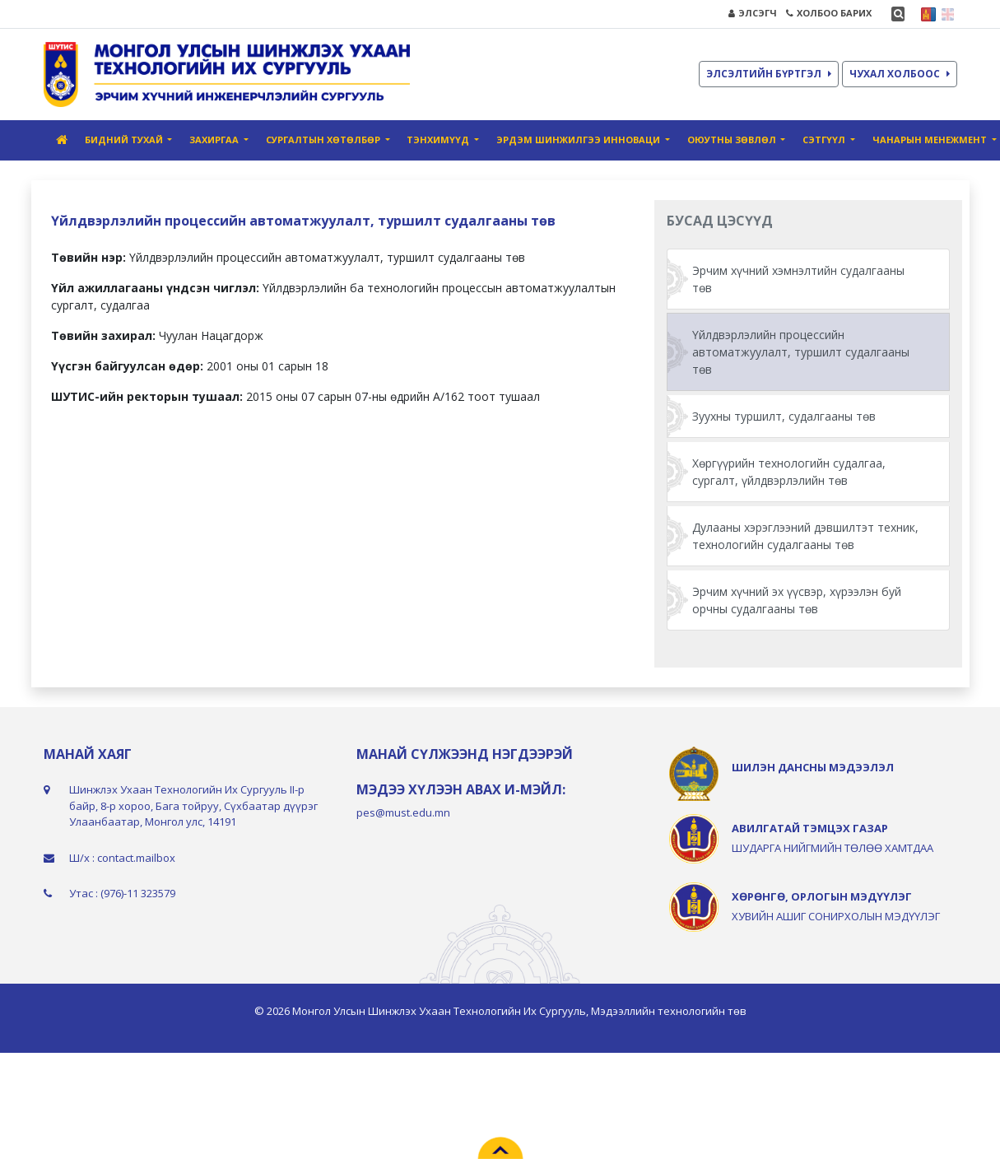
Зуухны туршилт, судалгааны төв (784, 416)
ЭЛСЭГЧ (752, 13)
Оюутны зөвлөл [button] (733, 139)
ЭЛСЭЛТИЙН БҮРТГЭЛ (768, 74)
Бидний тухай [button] (125, 139)
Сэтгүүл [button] (825, 139)
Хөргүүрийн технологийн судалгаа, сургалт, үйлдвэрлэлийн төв (789, 471)
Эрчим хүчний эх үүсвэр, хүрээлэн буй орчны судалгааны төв (796, 600)
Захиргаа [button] (215, 139)
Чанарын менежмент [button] (930, 139)
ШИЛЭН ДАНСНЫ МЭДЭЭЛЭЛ (813, 767)
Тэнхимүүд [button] (439, 139)
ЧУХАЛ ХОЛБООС (899, 74)
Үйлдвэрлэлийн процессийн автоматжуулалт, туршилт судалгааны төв (800, 352)
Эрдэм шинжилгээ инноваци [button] (579, 139)
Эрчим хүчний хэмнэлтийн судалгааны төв (798, 279)
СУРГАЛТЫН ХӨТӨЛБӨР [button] (324, 139)
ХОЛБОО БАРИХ (829, 13)
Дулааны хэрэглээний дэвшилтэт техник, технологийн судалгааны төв (805, 535)
